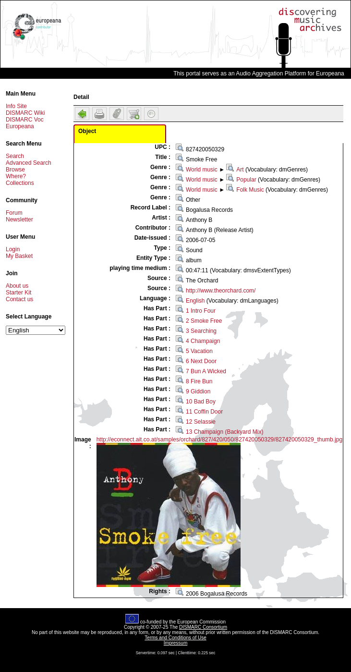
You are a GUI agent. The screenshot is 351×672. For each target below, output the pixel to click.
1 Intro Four (201, 310)
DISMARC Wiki (25, 113)
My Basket (19, 256)
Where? (16, 176)
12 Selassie (201, 421)
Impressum (175, 643)
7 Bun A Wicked (206, 371)
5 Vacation (199, 351)
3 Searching (201, 331)
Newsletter (19, 219)
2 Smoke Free (204, 321)
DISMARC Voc (25, 119)
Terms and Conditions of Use (175, 637)
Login (13, 249)
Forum (14, 212)
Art (239, 169)
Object (87, 131)
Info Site (16, 106)
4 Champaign (203, 341)
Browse (15, 169)
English (195, 300)
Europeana (20, 126)
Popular (246, 179)
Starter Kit (18, 292)
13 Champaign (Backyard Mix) (224, 431)
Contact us (19, 299)
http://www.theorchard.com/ (220, 290)
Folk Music (250, 189)
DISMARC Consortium (203, 627)
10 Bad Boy (201, 401)
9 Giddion (198, 391)
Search (15, 156)
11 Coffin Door (204, 411)
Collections (20, 183)
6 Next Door (201, 361)
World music (202, 169)
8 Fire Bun (199, 381)
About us (17, 285)
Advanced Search (28, 162)
